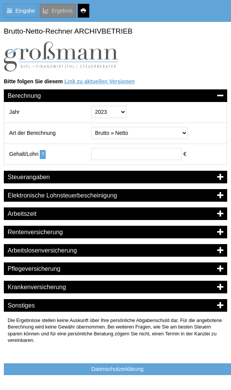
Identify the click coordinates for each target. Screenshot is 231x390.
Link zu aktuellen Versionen (99, 81)
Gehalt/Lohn (23, 154)
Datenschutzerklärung (117, 369)
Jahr (14, 112)
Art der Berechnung (32, 133)
